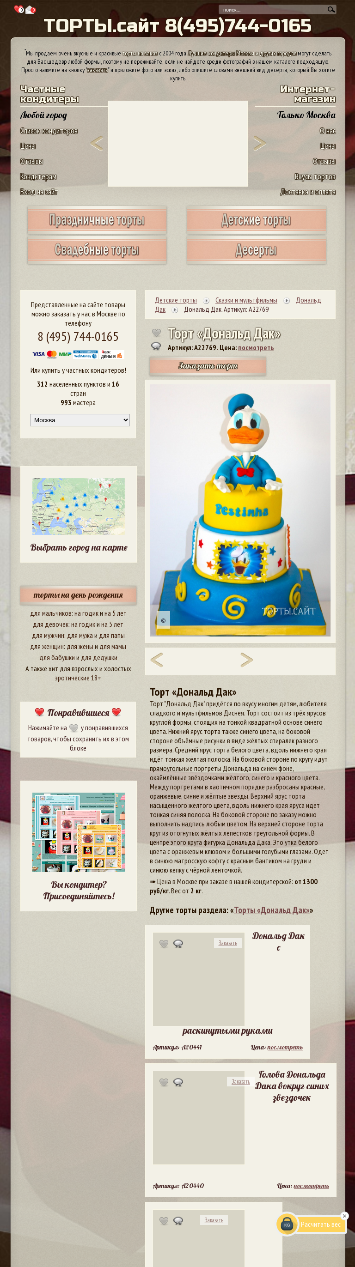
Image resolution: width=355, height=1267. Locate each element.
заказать (97, 70)
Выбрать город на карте (79, 547)
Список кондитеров (49, 130)
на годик (86, 613)
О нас (328, 130)
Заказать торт (208, 365)
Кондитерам (38, 176)
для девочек (50, 624)
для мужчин (48, 635)
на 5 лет (115, 613)
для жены (80, 646)
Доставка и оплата (308, 191)
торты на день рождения (78, 594)
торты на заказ (140, 53)
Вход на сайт (39, 191)
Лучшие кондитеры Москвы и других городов (242, 53)
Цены (28, 145)
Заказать (228, 943)
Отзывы (31, 161)
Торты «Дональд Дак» (272, 909)
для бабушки (57, 657)
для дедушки (99, 657)
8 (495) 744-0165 (78, 336)
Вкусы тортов (315, 176)
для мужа (80, 635)
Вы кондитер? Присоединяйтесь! (78, 890)
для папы (112, 635)
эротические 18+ (78, 677)
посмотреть (256, 347)
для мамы (112, 646)
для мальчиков (51, 613)
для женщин (47, 646)
